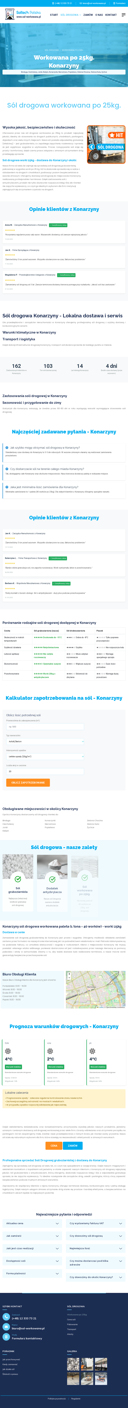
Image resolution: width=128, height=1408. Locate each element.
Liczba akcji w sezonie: (16, 765)
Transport (71, 1329)
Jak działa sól (8, 1369)
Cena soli (71, 1319)
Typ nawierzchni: (13, 735)
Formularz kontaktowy (27, 1338)
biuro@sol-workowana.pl (93, 3)
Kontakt (111, 14)
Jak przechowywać (11, 1359)
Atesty (70, 1334)
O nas (99, 14)
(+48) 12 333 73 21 (62, 3)
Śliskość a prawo (10, 1374)
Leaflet (100, 1007)
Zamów (88, 14)
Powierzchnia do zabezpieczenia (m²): (23, 720)
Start (54, 14)
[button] (69, 974)
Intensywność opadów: (16, 750)
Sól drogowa (69, 14)
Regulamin (75, 1398)
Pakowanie (72, 1324)
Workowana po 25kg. (77, 1314)
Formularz (120, 3)
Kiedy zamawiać (10, 1364)
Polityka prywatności (57, 1398)
